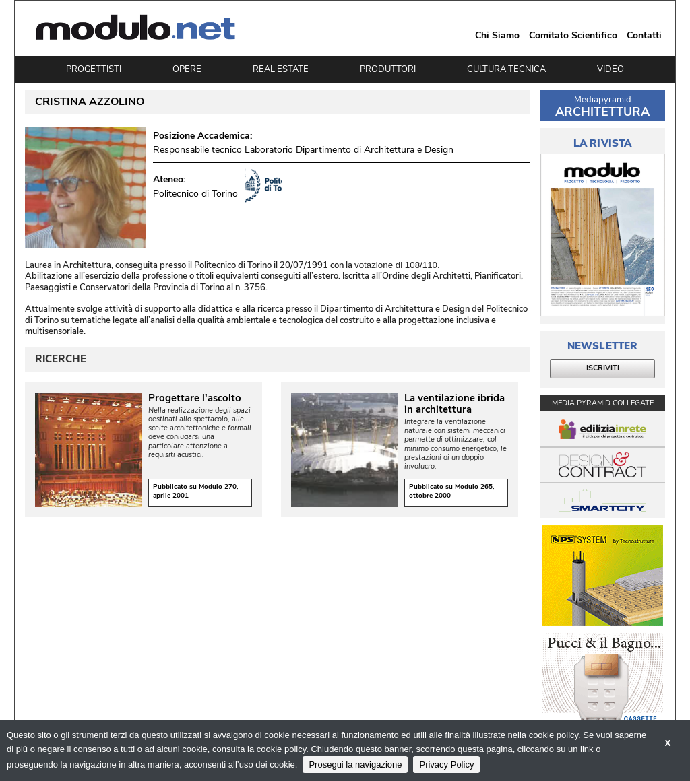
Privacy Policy (446, 764)
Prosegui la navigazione (355, 764)
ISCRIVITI (602, 368)
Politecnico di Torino (195, 193)
